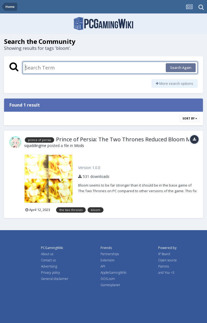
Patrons (163, 266)
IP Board (164, 254)
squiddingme (35, 145)
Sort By (189, 118)
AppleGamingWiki (113, 272)
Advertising (49, 266)
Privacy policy (50, 272)
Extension (108, 260)
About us (47, 254)
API (103, 266)
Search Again (180, 67)
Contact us (48, 260)
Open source (167, 260)
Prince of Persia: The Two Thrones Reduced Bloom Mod (126, 139)
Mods (79, 145)
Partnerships (110, 254)
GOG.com (108, 278)
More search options (174, 83)
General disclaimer (54, 278)
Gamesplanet (110, 285)
